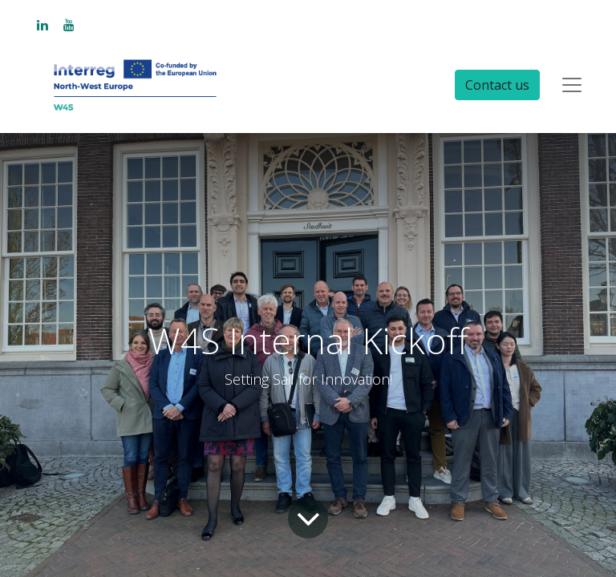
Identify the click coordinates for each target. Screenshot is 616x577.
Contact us (497, 85)
